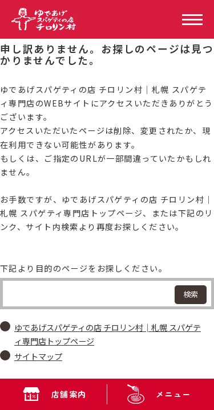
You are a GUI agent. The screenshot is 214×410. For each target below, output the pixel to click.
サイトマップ (38, 356)
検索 (190, 294)
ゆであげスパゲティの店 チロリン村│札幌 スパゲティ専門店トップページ (107, 334)
